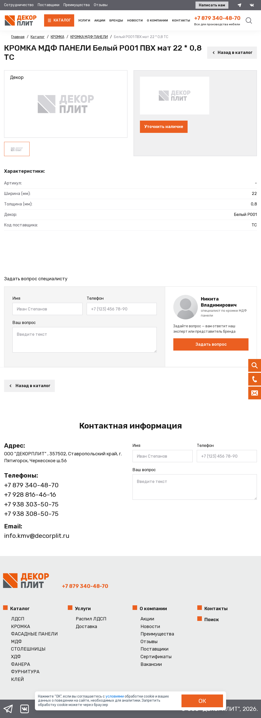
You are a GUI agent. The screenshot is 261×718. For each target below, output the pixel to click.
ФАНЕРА (20, 664)
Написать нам (212, 5)
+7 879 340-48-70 (217, 18)
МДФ (16, 641)
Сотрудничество (19, 5)
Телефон (95, 298)
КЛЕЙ (17, 679)
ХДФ (16, 656)
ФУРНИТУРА (25, 672)
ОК (202, 700)
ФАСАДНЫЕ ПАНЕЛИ (34, 634)
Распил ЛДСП (91, 619)
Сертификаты (156, 656)
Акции (99, 20)
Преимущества (76, 5)
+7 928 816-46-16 (30, 494)
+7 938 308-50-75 (31, 513)
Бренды (116, 20)
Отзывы (101, 5)
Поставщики (48, 5)
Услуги (84, 20)
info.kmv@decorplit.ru (36, 535)
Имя (16, 298)
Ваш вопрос (24, 322)
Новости (135, 20)
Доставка (86, 626)
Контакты (181, 20)
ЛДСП (17, 619)
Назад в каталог (232, 52)
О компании (157, 20)
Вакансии (151, 664)
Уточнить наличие (163, 126)
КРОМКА (20, 626)
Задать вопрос (211, 344)
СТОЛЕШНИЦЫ (28, 649)
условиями (115, 696)
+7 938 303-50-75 (31, 504)
